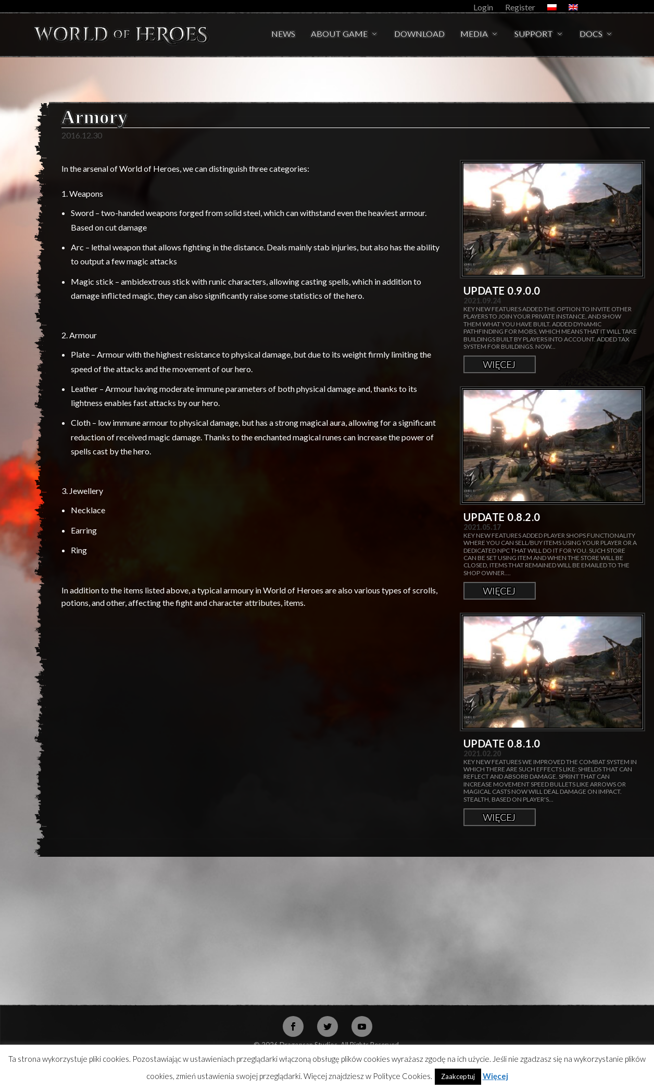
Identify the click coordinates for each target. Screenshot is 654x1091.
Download (419, 34)
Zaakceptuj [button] (458, 1076)
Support (533, 34)
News (283, 34)
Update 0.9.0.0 (501, 290)
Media (474, 34)
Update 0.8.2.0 (501, 517)
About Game (339, 34)
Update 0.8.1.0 (501, 743)
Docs (591, 34)
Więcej (499, 364)
